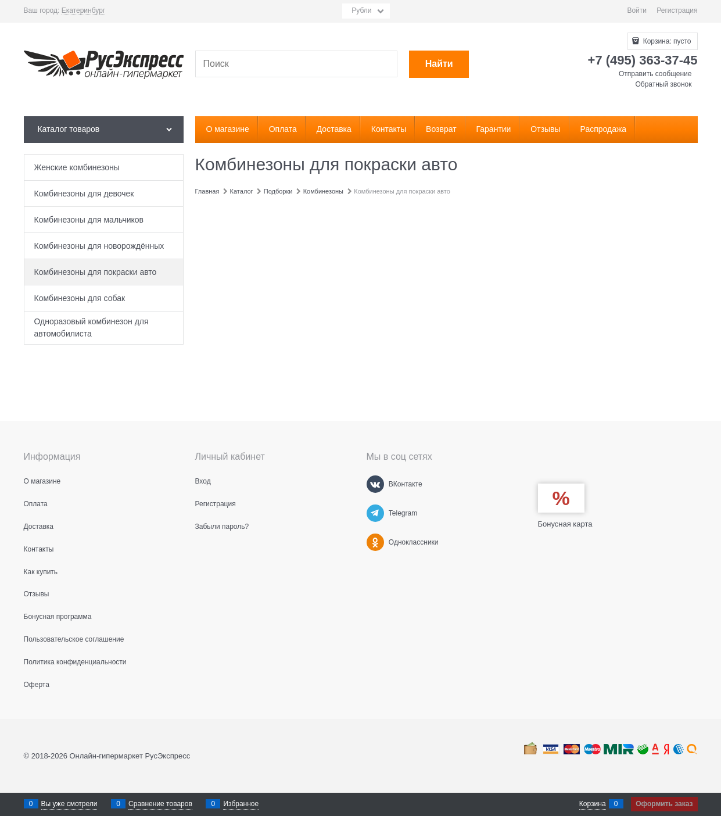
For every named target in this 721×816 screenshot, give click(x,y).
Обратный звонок (663, 84)
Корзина (592, 803)
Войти (637, 10)
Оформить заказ (664, 804)
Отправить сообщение (655, 74)
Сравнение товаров (160, 803)
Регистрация (677, 10)
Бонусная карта (565, 524)
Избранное (241, 803)
